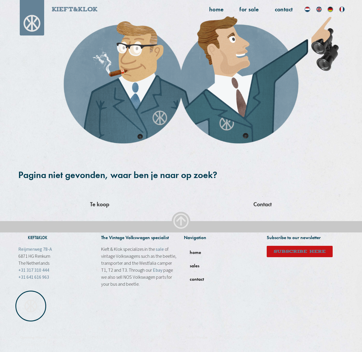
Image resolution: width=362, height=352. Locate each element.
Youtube (269, 337)
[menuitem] (307, 9)
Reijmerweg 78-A (35, 249)
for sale (249, 9)
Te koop (99, 204)
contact (197, 279)
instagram (247, 337)
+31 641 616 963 (33, 277)
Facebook (225, 337)
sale (160, 249)
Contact (284, 9)
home (216, 9)
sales (194, 266)
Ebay (157, 270)
